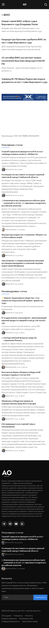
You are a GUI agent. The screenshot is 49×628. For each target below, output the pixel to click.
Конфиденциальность (11, 621)
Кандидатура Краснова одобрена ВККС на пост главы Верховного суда (24, 41)
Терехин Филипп (9, 367)
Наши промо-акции (30, 621)
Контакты (29, 615)
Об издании (6, 615)
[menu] (3, 4)
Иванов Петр (8, 169)
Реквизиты (18, 615)
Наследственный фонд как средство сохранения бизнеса (20, 339)
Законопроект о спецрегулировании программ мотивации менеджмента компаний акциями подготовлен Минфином (23, 263)
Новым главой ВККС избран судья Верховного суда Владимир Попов (20, 23)
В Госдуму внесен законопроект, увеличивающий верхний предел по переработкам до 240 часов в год (24, 320)
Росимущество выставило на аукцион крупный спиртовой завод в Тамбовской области (23, 175)
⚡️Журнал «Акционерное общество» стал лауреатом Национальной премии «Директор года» (22, 300)
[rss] (22, 523)
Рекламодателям (26, 618)
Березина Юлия (9, 229)
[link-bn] (24, 97)
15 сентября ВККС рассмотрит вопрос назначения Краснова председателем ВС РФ (23, 60)
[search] (45, 4)
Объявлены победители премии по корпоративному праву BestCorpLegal (19, 402)
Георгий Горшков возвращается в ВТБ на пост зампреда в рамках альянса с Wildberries (22, 152)
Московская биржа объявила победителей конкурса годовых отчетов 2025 (21, 373)
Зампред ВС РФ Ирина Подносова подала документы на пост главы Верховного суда (24, 80)
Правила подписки (9, 618)
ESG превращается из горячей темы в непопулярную (18, 425)
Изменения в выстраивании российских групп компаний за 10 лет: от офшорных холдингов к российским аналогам (24, 203)
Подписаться (40, 597)
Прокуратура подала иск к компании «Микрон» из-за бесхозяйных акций (24, 236)
